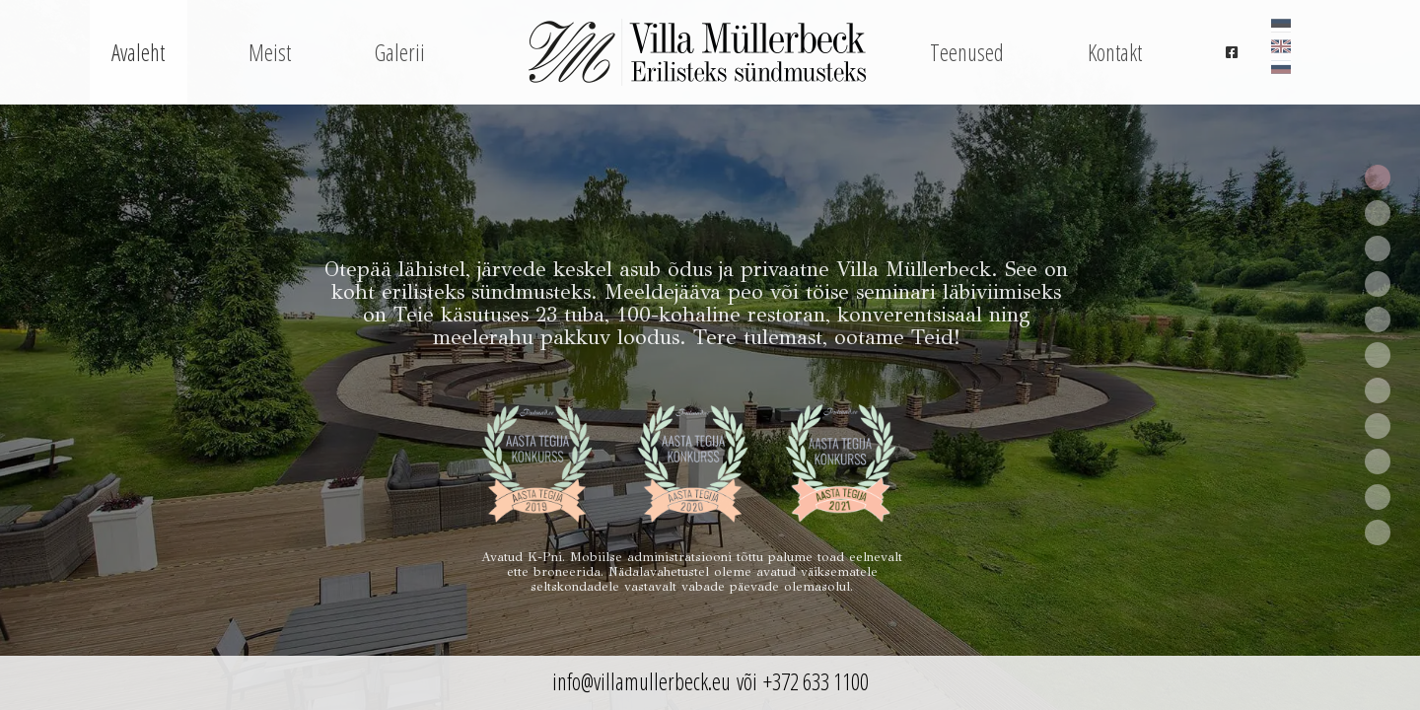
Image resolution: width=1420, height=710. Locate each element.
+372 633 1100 (816, 681)
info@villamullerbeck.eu (641, 681)
